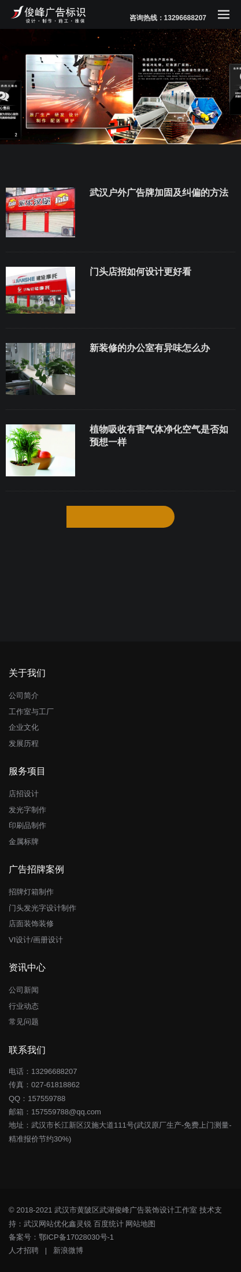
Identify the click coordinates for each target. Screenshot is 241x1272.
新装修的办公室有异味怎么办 (150, 348)
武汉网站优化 (46, 1223)
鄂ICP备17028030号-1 (76, 1237)
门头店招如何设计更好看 (140, 272)
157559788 (46, 1098)
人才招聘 (24, 1250)
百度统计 (109, 1223)
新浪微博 (68, 1250)
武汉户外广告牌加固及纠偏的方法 (159, 192)
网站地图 (140, 1223)
